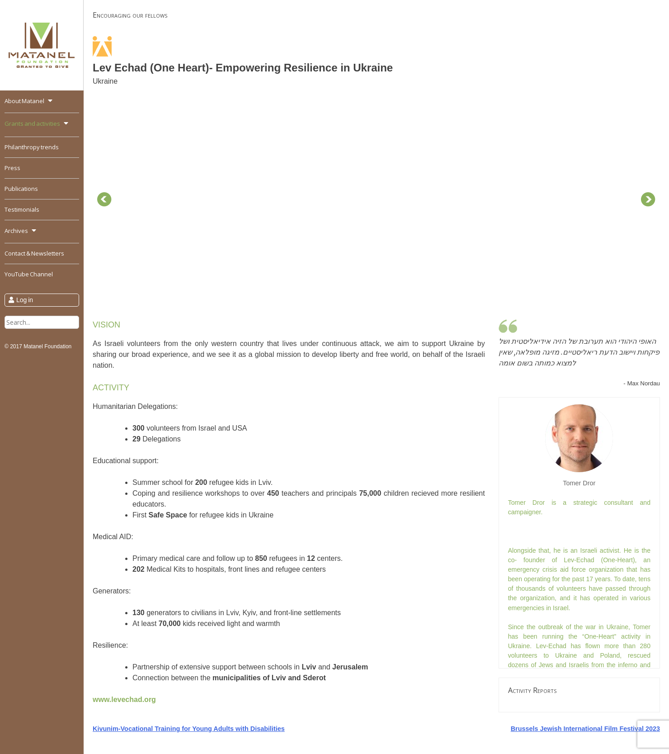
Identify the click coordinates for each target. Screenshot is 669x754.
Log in (24, 299)
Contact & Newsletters (34, 253)
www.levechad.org (124, 699)
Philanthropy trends (32, 147)
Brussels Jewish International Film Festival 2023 (585, 728)
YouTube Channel (29, 274)
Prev (104, 199)
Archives (16, 231)
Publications (21, 189)
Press (12, 168)
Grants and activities (32, 123)
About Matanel (24, 101)
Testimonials (22, 209)
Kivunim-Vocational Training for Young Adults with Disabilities (189, 728)
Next (648, 199)
